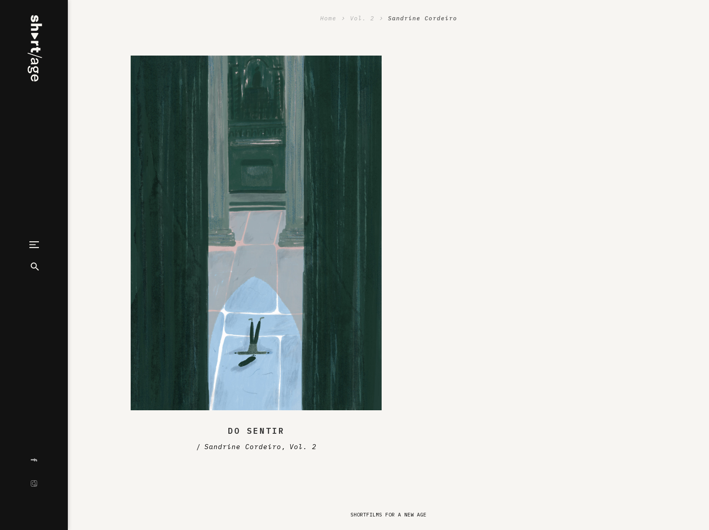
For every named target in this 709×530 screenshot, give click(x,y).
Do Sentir (256, 431)
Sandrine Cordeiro (242, 446)
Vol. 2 (303, 446)
